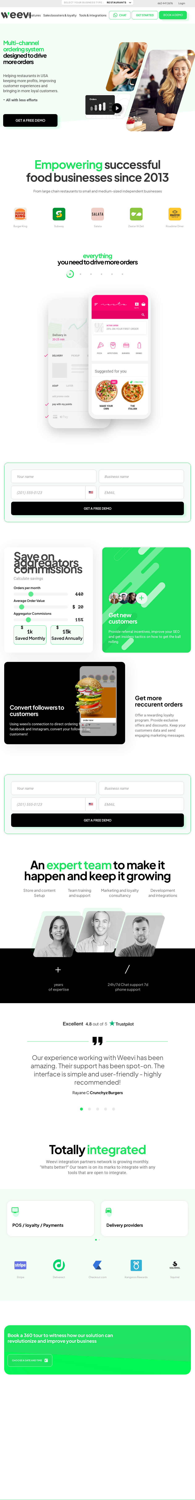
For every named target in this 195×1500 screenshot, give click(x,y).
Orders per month (27, 588)
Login (181, 3)
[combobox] (91, 492)
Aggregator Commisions (32, 613)
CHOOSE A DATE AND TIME (30, 1358)
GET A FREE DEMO (30, 120)
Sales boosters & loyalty (60, 15)
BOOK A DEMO (173, 14)
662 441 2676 (165, 3)
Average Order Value (29, 601)
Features (34, 15)
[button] (88, 1109)
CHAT (119, 14)
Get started (145, 14)
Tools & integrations (92, 15)
